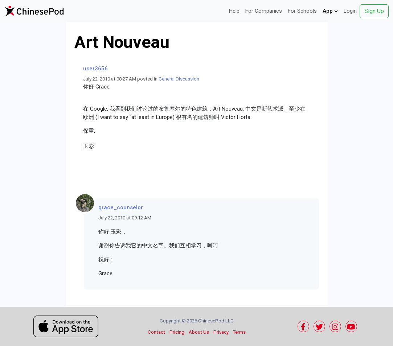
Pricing (176, 332)
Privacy (221, 332)
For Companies (263, 11)
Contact (156, 332)
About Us (199, 332)
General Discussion (179, 79)
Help (234, 11)
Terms (239, 332)
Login (350, 11)
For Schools (302, 11)
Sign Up (374, 11)
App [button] (330, 11)
